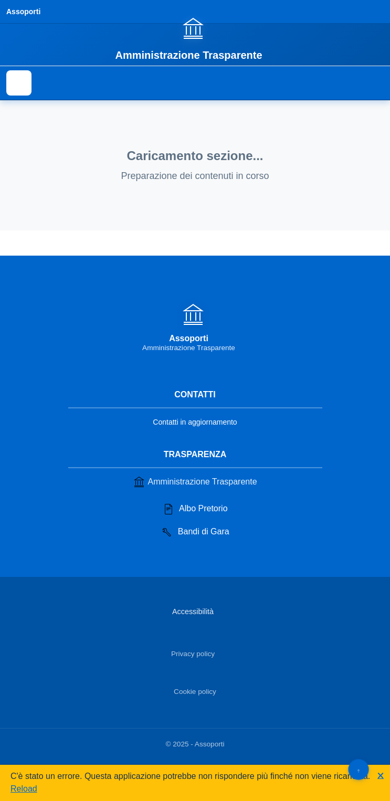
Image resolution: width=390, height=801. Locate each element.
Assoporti (23, 11)
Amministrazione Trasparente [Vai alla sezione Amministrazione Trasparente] (195, 482)
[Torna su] (358, 769)
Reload (23, 788)
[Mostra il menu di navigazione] (18, 83)
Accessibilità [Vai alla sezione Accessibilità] (193, 611)
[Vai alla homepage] (195, 38)
